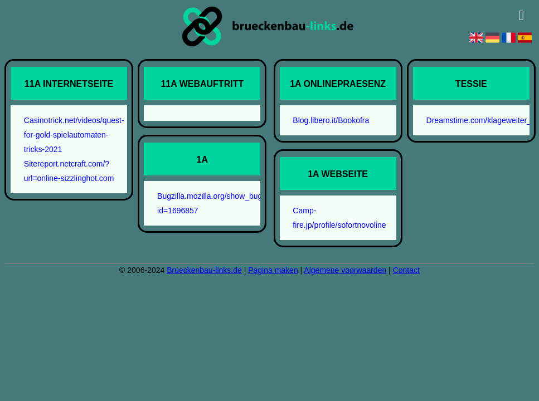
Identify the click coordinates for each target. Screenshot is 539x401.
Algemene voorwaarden (345, 270)
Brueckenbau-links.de (204, 270)
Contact (406, 270)
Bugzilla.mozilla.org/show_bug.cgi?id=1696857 (209, 203)
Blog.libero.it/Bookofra (331, 120)
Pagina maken (273, 270)
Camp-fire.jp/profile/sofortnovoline (339, 217)
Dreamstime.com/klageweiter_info (478, 120)
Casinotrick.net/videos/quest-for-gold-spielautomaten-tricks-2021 (74, 135)
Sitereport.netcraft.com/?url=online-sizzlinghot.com (69, 171)
